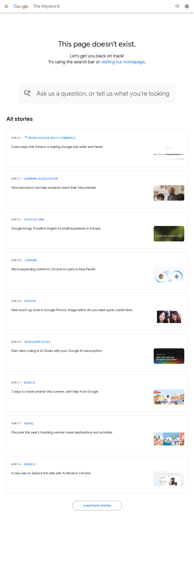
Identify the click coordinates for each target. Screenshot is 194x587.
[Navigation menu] (6, 6)
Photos (30, 301)
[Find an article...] (103, 93)
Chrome (31, 260)
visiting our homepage (123, 62)
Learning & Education (41, 178)
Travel (29, 423)
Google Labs (34, 219)
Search (29, 382)
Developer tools (37, 342)
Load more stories (97, 506)
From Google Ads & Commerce (50, 137)
